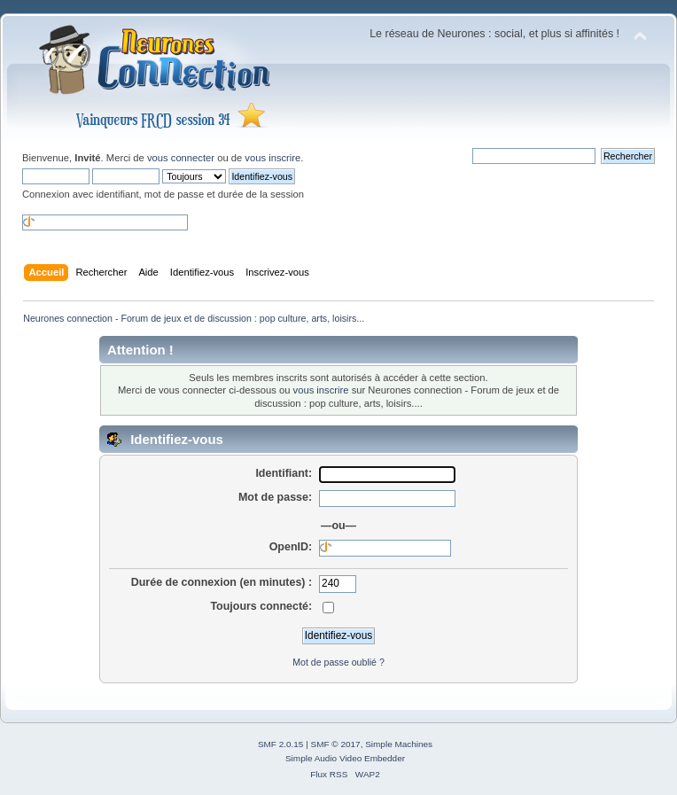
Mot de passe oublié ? (338, 662)
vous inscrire (272, 157)
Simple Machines (398, 744)
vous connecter (180, 157)
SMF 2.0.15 (281, 744)
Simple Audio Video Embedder (345, 758)
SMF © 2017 (336, 744)
